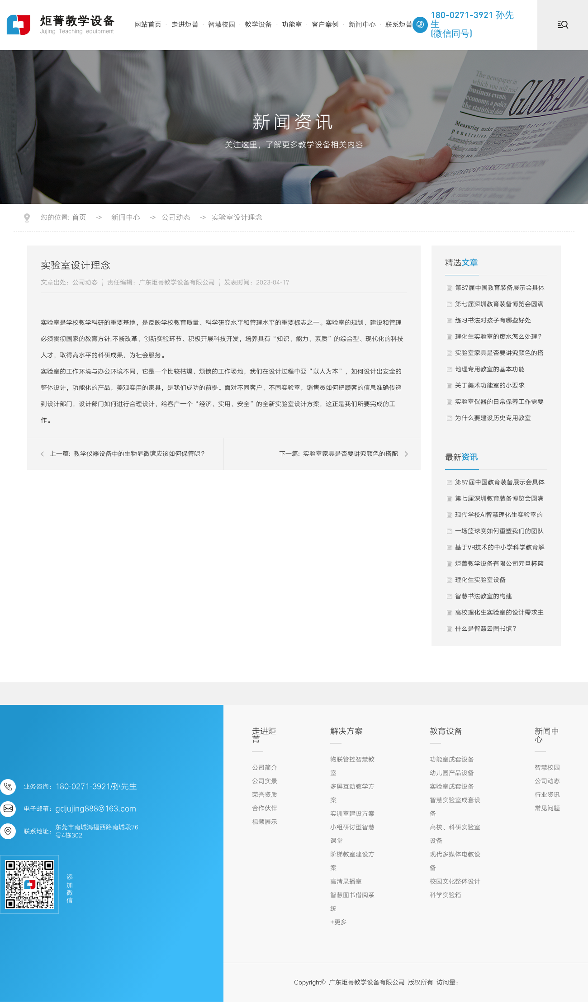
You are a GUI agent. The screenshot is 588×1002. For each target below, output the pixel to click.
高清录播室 (346, 881)
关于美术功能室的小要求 (490, 385)
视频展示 (264, 822)
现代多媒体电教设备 (455, 861)
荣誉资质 (264, 795)
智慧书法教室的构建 (483, 596)
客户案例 (325, 25)
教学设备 (258, 25)
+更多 (338, 922)
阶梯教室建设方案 (352, 861)
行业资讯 (547, 795)
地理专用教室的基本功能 (490, 369)
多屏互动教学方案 (352, 793)
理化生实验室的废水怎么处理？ (499, 336)
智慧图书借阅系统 (352, 902)
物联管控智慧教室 (352, 766)
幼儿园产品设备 (452, 773)
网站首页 (147, 25)
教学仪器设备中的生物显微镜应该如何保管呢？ (140, 454)
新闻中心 (362, 25)
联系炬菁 (399, 25)
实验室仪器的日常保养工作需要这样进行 (499, 404)
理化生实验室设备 (480, 580)
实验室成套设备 (452, 786)
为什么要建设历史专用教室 (493, 418)
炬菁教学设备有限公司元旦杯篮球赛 (499, 566)
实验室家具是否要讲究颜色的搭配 (350, 454)
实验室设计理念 (237, 218)
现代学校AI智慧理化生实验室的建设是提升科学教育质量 (499, 517)
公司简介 (264, 767)
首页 (79, 218)
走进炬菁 (185, 25)
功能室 (292, 25)
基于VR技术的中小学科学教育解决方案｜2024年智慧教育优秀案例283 (500, 550)
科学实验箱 (445, 895)
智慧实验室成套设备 (455, 807)
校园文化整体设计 (455, 881)
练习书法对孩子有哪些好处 (493, 320)
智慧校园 (221, 25)
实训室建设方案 (352, 814)
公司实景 (264, 781)
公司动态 (175, 218)
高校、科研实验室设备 (455, 834)
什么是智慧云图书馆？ (486, 629)
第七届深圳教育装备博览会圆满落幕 (499, 306)
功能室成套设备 (452, 759)
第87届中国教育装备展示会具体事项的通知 (500, 290)
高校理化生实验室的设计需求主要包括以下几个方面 (499, 615)
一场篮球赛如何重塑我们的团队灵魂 (499, 533)
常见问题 (547, 808)
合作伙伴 (264, 808)
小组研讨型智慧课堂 (352, 834)
